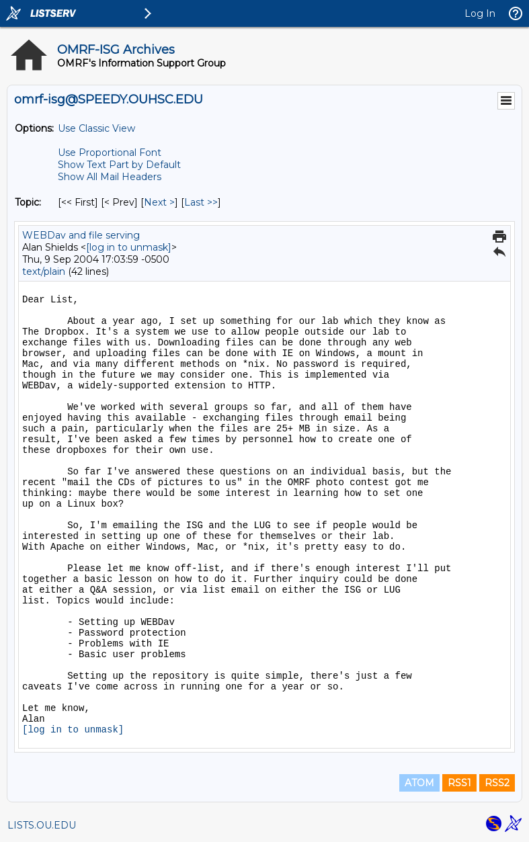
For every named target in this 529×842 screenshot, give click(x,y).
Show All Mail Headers (109, 177)
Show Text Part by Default (119, 165)
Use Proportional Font (109, 152)
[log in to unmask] (128, 247)
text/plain (43, 271)
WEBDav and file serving (81, 235)
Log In (479, 13)
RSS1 (459, 783)
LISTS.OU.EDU (41, 825)
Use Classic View (96, 128)
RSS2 (497, 783)
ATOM (419, 783)
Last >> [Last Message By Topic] (201, 202)
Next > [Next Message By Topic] (159, 202)
